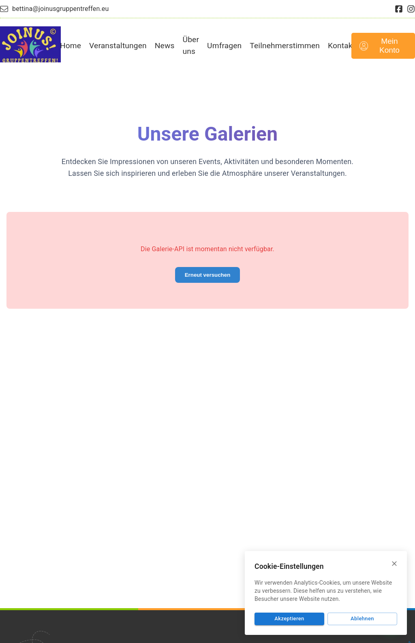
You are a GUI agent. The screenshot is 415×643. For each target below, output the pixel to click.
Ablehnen (362, 618)
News (165, 45)
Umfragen (224, 45)
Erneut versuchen (208, 275)
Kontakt (341, 45)
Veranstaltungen (118, 45)
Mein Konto (379, 45)
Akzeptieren (289, 618)
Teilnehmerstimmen (285, 45)
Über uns (191, 45)
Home (70, 45)
